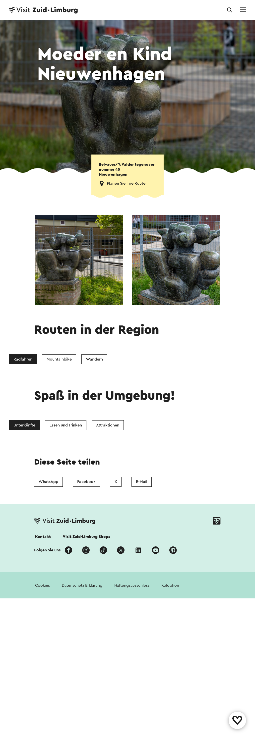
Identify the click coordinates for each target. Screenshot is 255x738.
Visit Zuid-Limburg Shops (86, 537)
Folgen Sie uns (47, 550)
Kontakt (43, 537)
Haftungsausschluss (131, 585)
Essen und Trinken (66, 425)
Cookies (42, 585)
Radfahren (22, 359)
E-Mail (141, 482)
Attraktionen (107, 425)
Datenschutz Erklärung (82, 585)
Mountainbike (59, 359)
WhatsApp (48, 482)
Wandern (94, 359)
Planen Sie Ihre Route (126, 183)
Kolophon (170, 585)
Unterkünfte (24, 425)
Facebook (86, 482)
